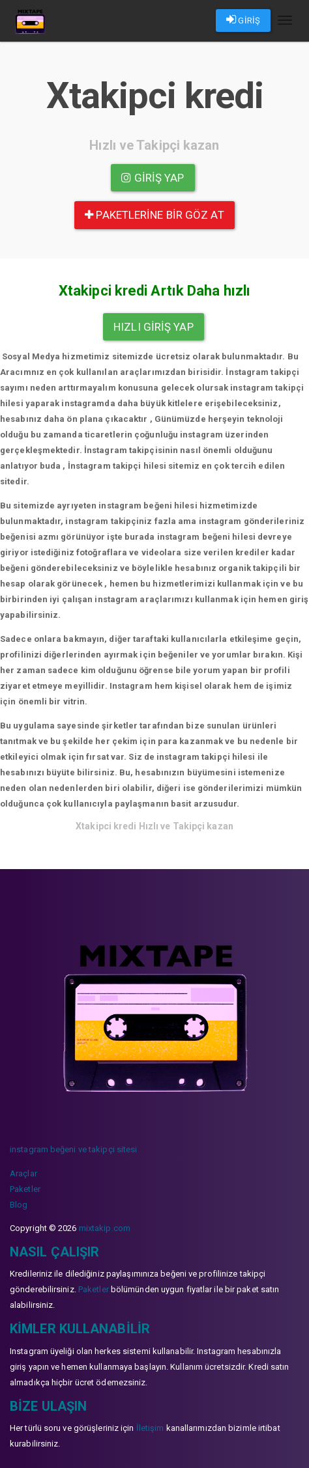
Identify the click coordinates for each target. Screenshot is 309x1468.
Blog (18, 1205)
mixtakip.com (104, 1228)
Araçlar (23, 1173)
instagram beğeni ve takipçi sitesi (73, 1149)
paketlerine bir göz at (154, 214)
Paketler (25, 1189)
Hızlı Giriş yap (153, 326)
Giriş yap (152, 177)
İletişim (150, 1428)
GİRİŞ (243, 19)
